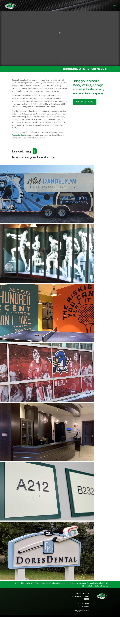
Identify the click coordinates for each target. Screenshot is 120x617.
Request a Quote (19, 135)
